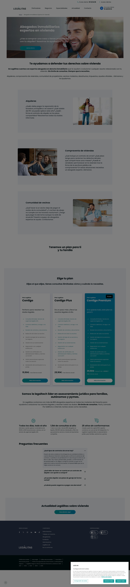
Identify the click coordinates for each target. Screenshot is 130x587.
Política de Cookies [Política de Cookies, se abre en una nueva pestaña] (106, 577)
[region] (100, 573)
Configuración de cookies (80, 581)
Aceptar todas (121, 581)
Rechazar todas (109, 581)
